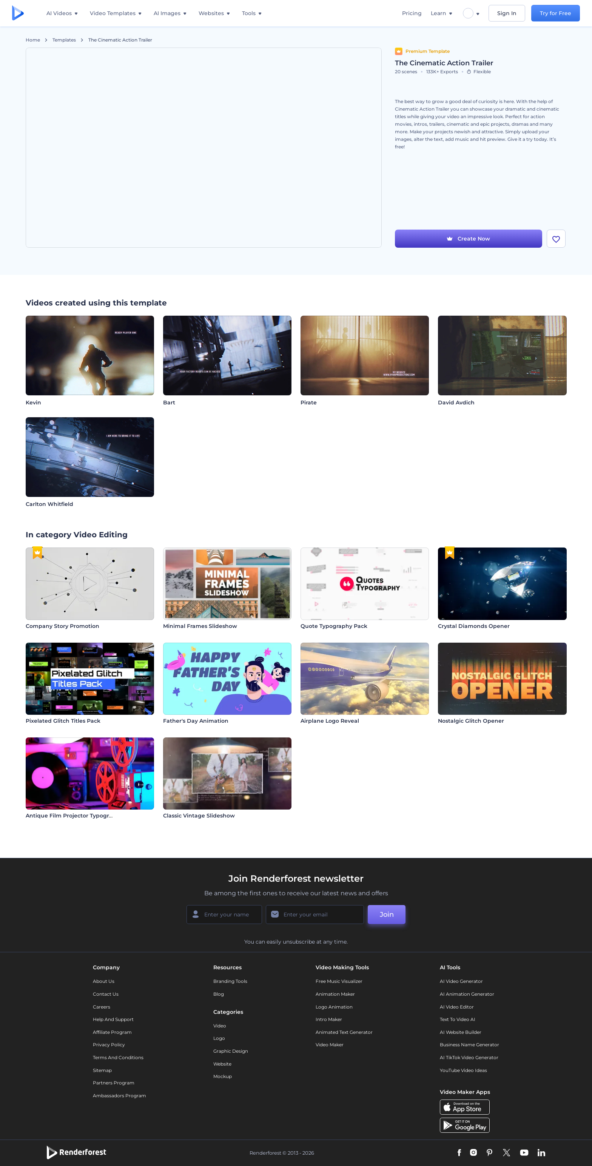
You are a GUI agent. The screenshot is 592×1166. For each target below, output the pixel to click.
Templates (64, 40)
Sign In (506, 13)
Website (222, 1064)
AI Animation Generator (467, 994)
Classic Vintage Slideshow (199, 815)
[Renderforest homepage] (18, 13)
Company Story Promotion (62, 626)
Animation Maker (335, 994)
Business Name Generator (469, 1044)
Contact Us (106, 994)
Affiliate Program (112, 1032)
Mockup (222, 1076)
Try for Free (555, 13)
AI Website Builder (460, 1032)
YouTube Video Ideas (463, 1070)
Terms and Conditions (118, 1057)
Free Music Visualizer (339, 981)
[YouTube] (524, 1153)
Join (387, 914)
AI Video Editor (457, 1007)
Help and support (113, 1019)
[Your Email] (315, 914)
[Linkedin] (541, 1153)
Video (219, 1026)
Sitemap (102, 1070)
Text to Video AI (457, 1019)
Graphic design (230, 1051)
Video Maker (330, 1044)
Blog (218, 994)
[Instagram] (473, 1153)
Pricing (412, 13)
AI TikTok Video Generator (469, 1057)
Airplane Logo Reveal (330, 720)
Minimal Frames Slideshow (200, 626)
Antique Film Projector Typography (74, 815)
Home (33, 40)
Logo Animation (334, 1007)
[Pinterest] (489, 1153)
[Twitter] (506, 1153)
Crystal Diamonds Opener (474, 626)
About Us (103, 981)
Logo (219, 1038)
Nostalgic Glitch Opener (471, 720)
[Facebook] (459, 1153)
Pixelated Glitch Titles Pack (63, 720)
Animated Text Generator (344, 1032)
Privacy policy (109, 1044)
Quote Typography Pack (334, 626)
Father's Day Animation (195, 720)
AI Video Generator (461, 981)
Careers (101, 1007)
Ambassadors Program (119, 1095)
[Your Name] (224, 914)
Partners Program (113, 1083)
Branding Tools (230, 981)
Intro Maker (329, 1019)
